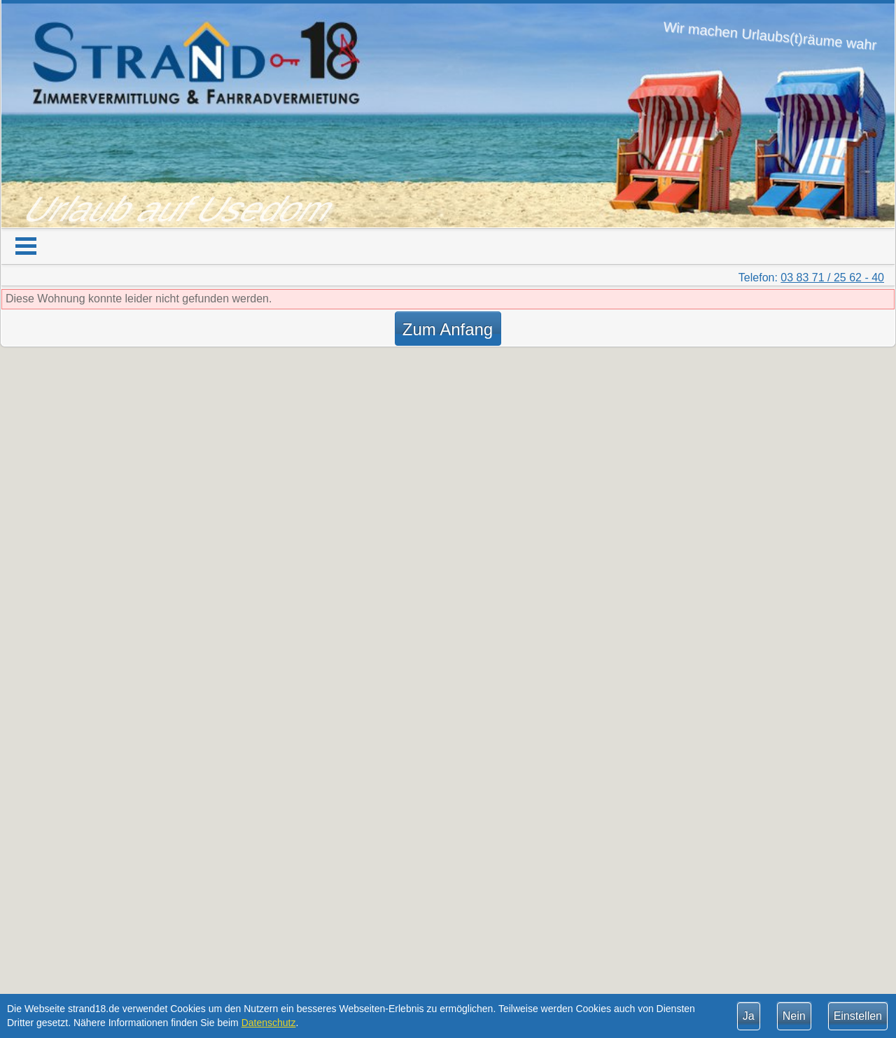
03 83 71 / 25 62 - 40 (832, 277)
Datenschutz (268, 1022)
